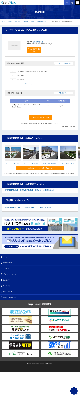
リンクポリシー (8, 286)
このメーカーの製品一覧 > (63, 63)
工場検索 (6, 268)
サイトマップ (7, 291)
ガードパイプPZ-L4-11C (12, 163)
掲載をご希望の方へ (9, 297)
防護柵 (32, 21)
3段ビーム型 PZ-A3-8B (68, 163)
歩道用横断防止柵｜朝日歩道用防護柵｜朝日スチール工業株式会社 (30, 190)
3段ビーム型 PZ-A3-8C (49, 163)
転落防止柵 (29, 207)
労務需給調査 (7, 263)
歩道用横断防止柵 (41, 21)
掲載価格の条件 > (64, 93)
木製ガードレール (46, 207)
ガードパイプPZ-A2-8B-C (31, 163)
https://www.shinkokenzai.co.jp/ (25, 84)
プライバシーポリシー (10, 274)
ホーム (3, 21)
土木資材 (9, 21)
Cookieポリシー (8, 280)
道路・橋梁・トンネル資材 (21, 21)
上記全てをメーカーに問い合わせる (40, 168)
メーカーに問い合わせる (34, 50)
